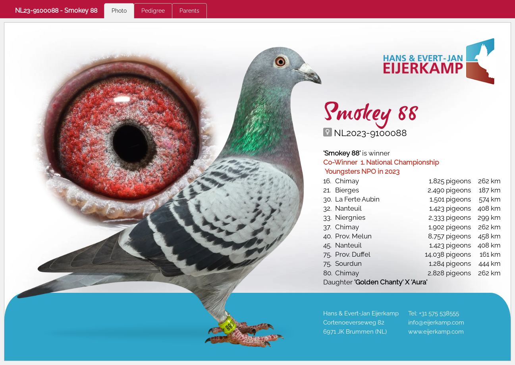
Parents (189, 11)
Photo (119, 11)
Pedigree (153, 11)
